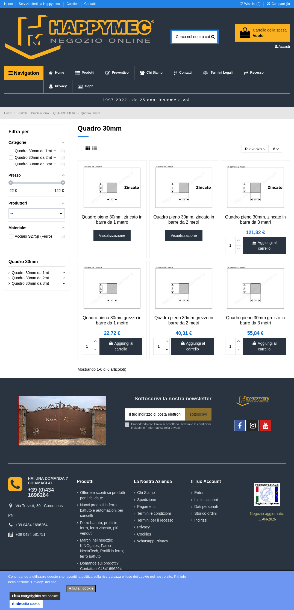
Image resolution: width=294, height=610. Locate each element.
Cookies (73, 4)
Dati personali (206, 506)
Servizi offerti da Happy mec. (40, 4)
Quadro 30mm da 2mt (30, 278)
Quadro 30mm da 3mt (30, 283)
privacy (175, 427)
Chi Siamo (146, 492)
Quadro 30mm (23, 261)
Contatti (90, 4)
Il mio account (206, 499)
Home (9, 4)
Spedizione (146, 499)
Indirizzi (200, 520)
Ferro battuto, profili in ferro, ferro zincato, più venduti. (99, 528)
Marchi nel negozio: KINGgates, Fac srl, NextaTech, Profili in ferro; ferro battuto (102, 548)
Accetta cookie (26, 603)
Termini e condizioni (154, 513)
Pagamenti (146, 506)
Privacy (143, 527)
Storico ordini (205, 513)
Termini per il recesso (155, 520)
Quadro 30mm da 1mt (30, 273)
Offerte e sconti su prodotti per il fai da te (102, 495)
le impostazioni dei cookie (35, 595)
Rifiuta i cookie (81, 588)
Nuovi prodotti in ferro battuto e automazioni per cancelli (101, 510)
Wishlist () (250, 4)
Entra (198, 492)
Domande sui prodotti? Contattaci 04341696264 (101, 566)
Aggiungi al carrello (264, 245)
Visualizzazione (112, 235)
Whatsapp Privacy (152, 541)
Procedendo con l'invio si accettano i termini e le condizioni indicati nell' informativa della (171, 425)
